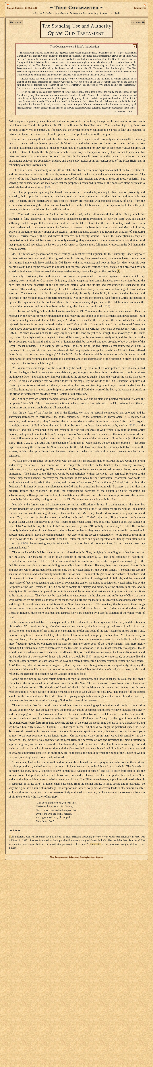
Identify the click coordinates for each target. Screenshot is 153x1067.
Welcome (13, 22)
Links (11, 74)
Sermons (12, 37)
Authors (12, 48)
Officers (12, 63)
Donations (13, 32)
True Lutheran (16, 58)
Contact (140, 8)
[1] (72, 334)
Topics (11, 43)
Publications (14, 53)
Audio (11, 69)
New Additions (16, 27)
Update (19, 8)
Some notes (72, 1053)
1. (40, 1042)
